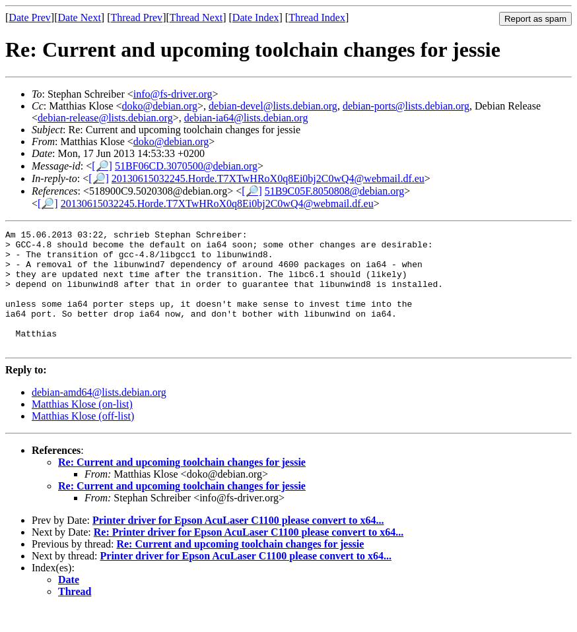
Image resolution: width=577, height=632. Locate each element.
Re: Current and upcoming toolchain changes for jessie (182, 485)
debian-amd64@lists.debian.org (99, 416)
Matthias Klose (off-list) (83, 439)
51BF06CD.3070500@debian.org (186, 166)
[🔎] (102, 166)
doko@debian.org (159, 105)
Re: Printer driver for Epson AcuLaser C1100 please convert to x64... (248, 555)
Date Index (255, 17)
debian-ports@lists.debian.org (406, 105)
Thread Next (196, 17)
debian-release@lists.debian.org (105, 117)
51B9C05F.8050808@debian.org (334, 191)
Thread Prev (136, 17)
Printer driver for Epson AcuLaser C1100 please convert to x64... (238, 544)
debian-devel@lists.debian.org (273, 105)
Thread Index (316, 17)
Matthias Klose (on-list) (82, 427)
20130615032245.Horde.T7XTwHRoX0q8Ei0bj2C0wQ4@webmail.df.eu (268, 178)
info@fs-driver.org (173, 94)
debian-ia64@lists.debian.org (246, 117)
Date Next (79, 17)
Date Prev (30, 17)
